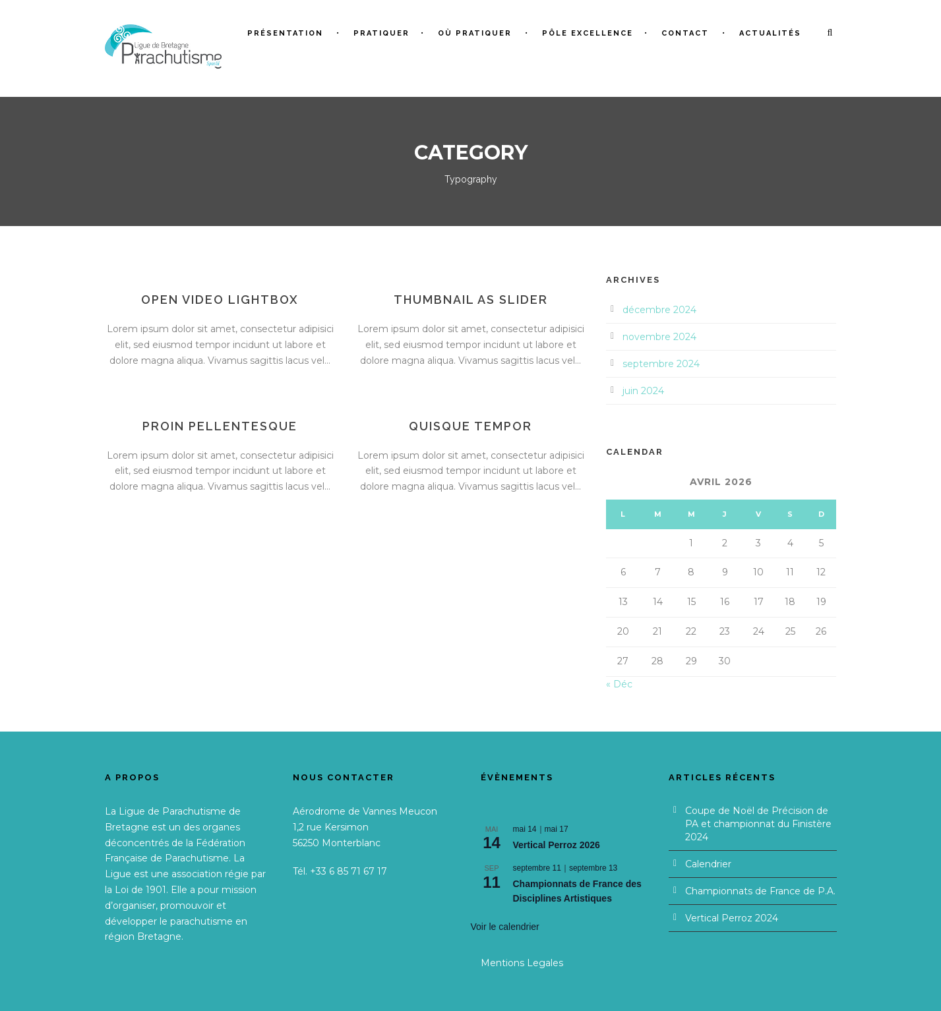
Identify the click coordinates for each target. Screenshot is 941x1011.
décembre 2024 (659, 310)
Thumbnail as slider (471, 299)
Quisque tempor (470, 426)
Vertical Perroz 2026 (556, 845)
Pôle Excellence (587, 33)
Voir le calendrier (505, 926)
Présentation (285, 33)
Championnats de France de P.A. (760, 891)
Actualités (770, 33)
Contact (685, 33)
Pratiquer (381, 33)
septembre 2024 (661, 364)
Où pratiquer (475, 33)
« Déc (619, 684)
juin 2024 (643, 391)
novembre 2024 (659, 337)
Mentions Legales (522, 963)
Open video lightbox (220, 299)
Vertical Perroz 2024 (731, 918)
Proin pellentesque (219, 426)
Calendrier (708, 864)
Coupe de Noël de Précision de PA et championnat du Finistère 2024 (758, 824)
